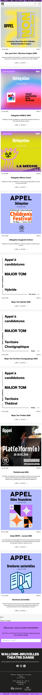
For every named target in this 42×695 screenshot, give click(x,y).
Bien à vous (35, 693)
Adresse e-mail (9, 640)
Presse (21, 676)
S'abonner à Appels (5, 621)
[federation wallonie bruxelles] (16, 688)
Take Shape (15, 693)
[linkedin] (24, 666)
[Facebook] (17, 666)
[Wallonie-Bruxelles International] (27, 688)
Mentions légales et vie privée (21, 674)
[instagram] (21, 666)
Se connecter (21, 677)
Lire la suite (21, 63)
